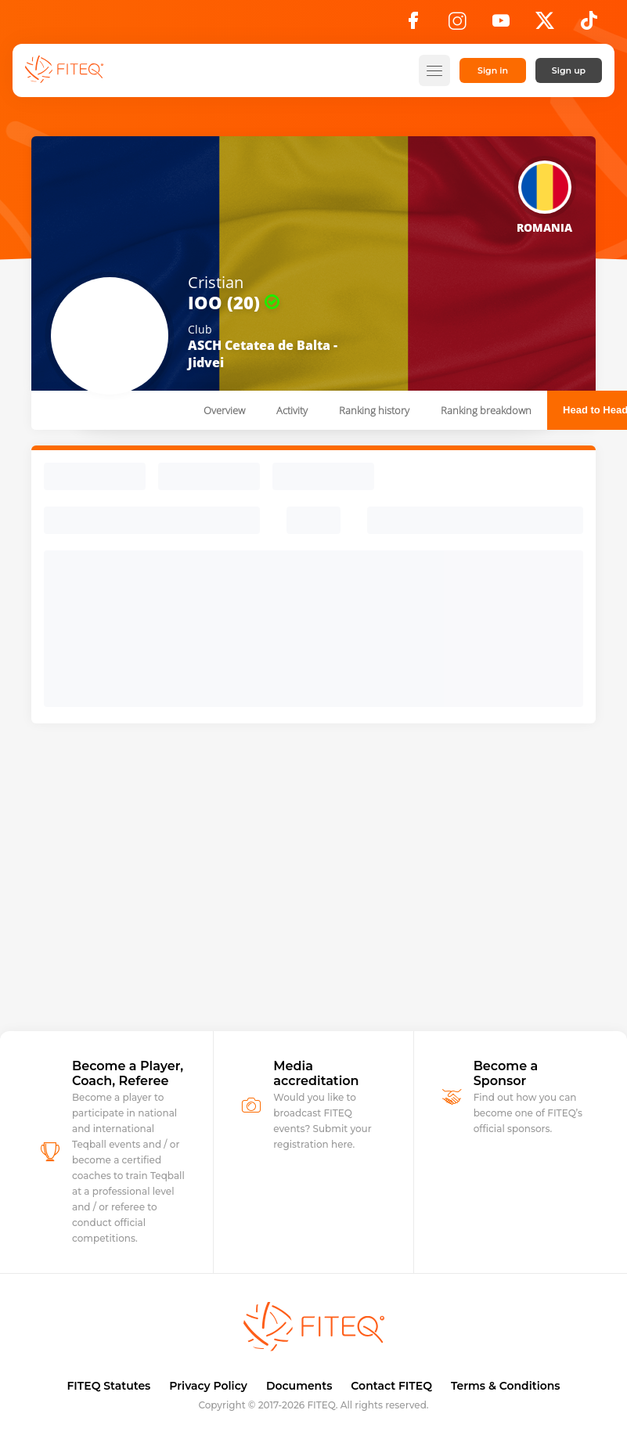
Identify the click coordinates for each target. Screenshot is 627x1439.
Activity (292, 410)
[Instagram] (457, 25)
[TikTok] (589, 25)
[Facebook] (413, 25)
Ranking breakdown (486, 410)
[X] (544, 25)
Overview (224, 410)
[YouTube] (501, 25)
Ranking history (374, 410)
